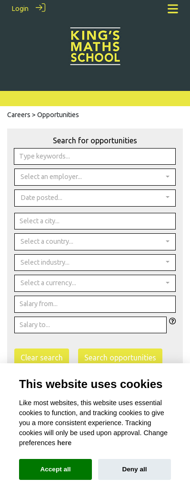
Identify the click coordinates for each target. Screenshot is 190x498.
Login (20, 8)
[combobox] (95, 176)
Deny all (134, 469)
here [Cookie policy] (64, 443)
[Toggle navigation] (173, 8)
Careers (18, 114)
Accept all (55, 469)
